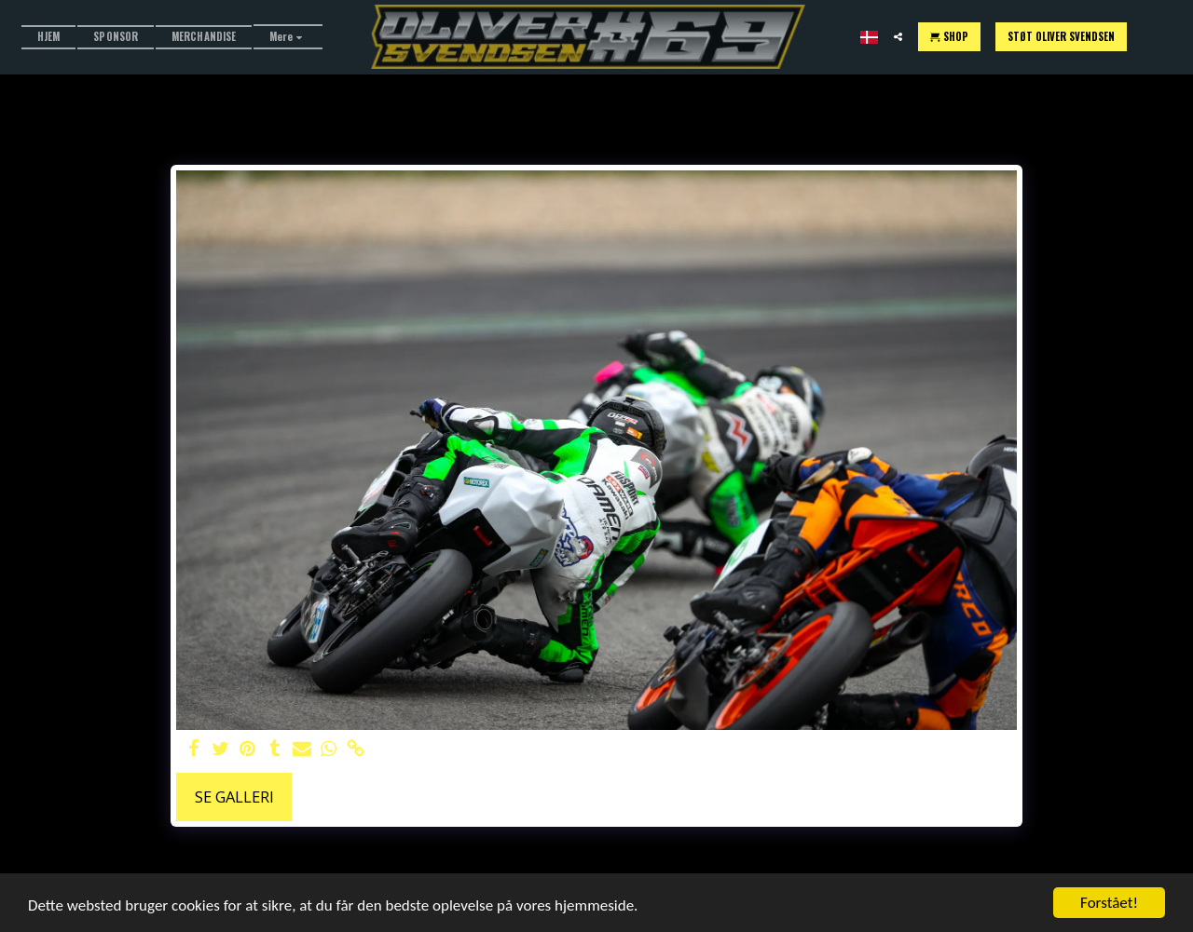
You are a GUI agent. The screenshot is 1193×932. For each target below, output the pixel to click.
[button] (898, 37)
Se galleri (234, 796)
